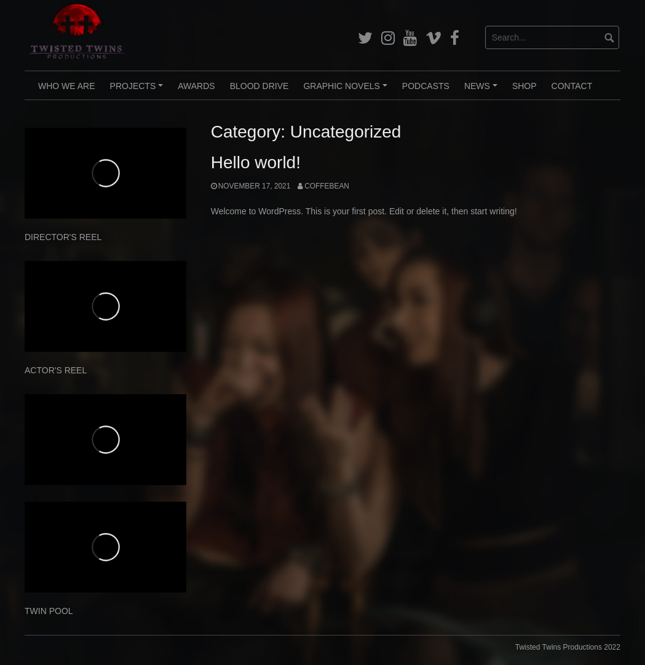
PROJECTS (138, 90)
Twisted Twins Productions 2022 (567, 647)
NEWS (482, 90)
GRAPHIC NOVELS (346, 90)
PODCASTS (425, 86)
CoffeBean (326, 186)
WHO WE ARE (66, 86)
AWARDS (196, 86)
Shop (524, 86)
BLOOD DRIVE (259, 86)
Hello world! (256, 162)
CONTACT (572, 86)
